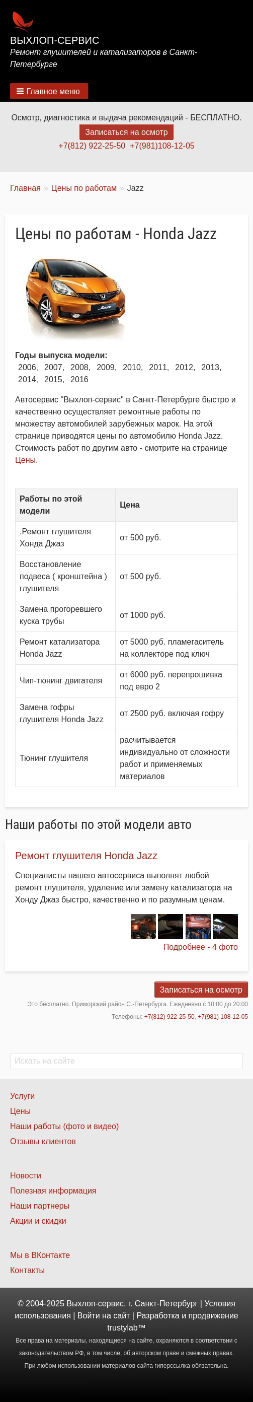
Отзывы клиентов (43, 1141)
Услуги (22, 1096)
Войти (88, 1315)
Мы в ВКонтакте (40, 1255)
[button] (49, 91)
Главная (25, 188)
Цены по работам (84, 188)
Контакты (27, 1270)
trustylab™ (126, 1327)
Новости (25, 1175)
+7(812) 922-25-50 (91, 146)
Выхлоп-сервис (54, 40)
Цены (25, 460)
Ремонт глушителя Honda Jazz (86, 855)
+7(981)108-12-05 (162, 146)
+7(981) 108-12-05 (223, 1016)
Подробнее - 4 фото (200, 947)
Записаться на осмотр (126, 132)
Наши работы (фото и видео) (64, 1126)
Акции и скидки (38, 1221)
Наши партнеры (39, 1206)
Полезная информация (53, 1190)
